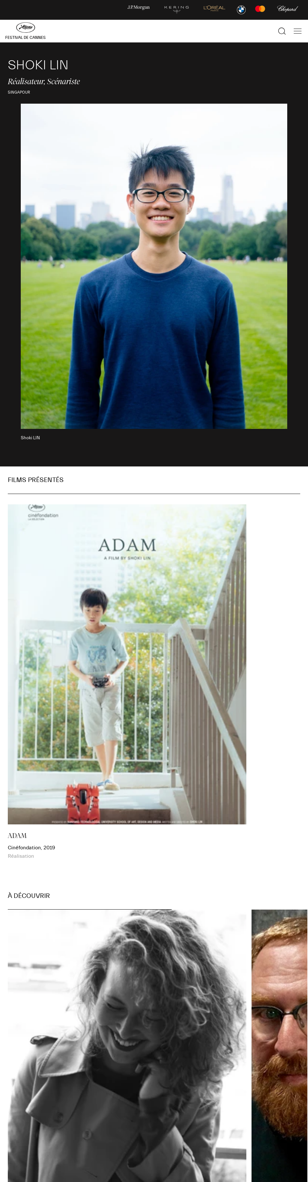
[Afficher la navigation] (297, 31)
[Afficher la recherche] (282, 31)
